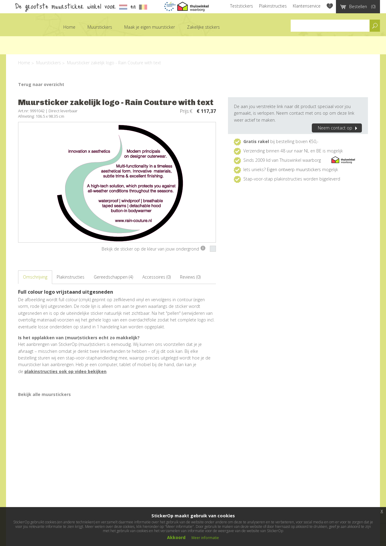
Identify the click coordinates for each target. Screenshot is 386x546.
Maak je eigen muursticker (149, 27)
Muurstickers (99, 27)
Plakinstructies (273, 6)
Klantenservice (307, 6)
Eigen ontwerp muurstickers (294, 169)
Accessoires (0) (156, 277)
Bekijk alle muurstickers (44, 394)
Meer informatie (205, 537)
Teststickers (241, 6)
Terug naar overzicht (41, 84)
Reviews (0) (190, 277)
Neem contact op (338, 128)
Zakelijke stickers (203, 27)
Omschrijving (35, 277)
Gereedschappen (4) (113, 277)
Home (69, 27)
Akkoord (176, 537)
